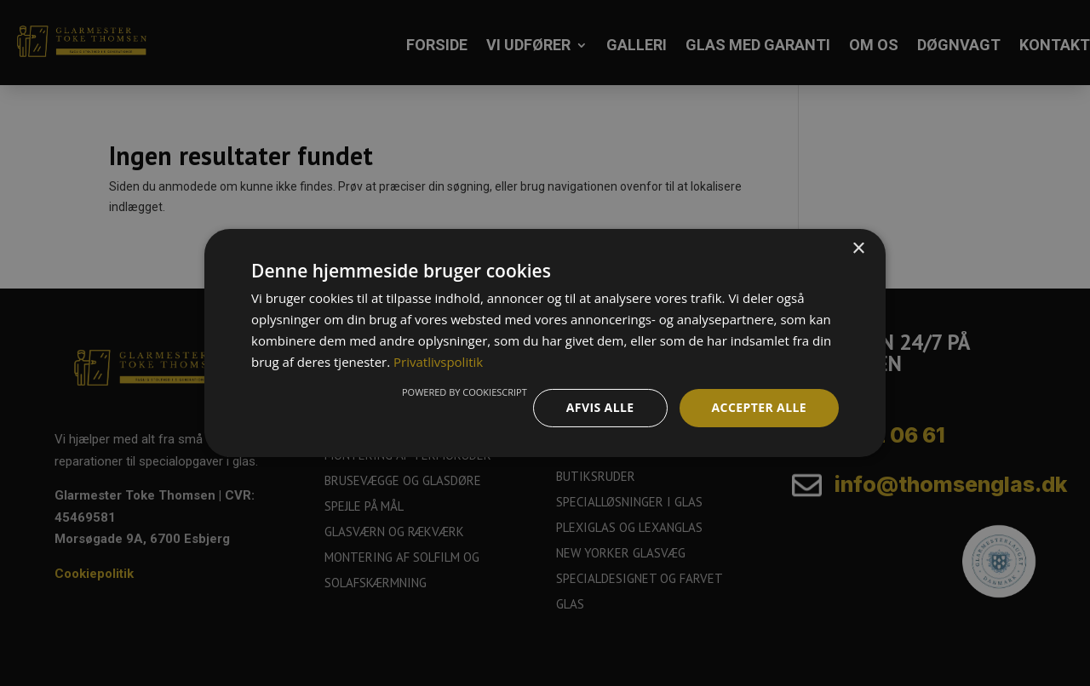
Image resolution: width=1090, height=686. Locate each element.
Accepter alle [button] (759, 407)
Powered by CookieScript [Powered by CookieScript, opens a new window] (464, 392)
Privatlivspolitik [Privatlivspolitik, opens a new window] (438, 361)
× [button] (858, 249)
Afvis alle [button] (600, 407)
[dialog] (545, 343)
